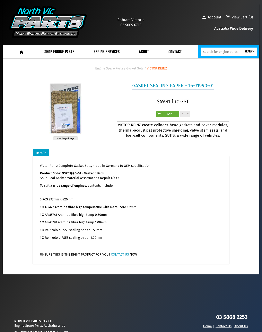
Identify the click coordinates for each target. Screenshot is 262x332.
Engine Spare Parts (109, 68)
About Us (241, 326)
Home (207, 326)
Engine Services (107, 52)
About (144, 52)
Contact (175, 52)
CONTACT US (120, 254)
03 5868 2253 (232, 317)
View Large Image (65, 138)
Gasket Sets (134, 68)
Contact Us (224, 326)
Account (214, 17)
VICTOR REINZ (157, 68)
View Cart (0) (242, 17)
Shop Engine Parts (59, 52)
